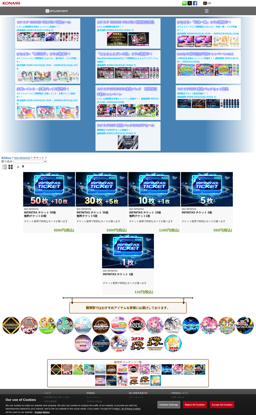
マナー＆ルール (136, 397)
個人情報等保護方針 (138, 393)
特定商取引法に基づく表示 (56, 397)
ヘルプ (47, 393)
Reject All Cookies (195, 408)
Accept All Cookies (222, 408)
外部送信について (179, 393)
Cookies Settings (168, 408)
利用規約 (91, 393)
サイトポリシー (94, 397)
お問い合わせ (177, 397)
